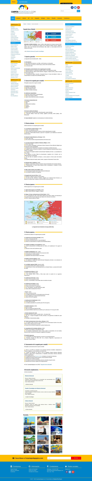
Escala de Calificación (69, 52)
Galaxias (67, 90)
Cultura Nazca (13, 65)
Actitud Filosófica (14, 63)
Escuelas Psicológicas (69, 26)
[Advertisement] (73, 120)
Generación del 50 (14, 92)
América (12, 58)
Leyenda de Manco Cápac (70, 50)
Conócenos (13, 471)
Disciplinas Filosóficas (69, 46)
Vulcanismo (13, 57)
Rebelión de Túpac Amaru (70, 53)
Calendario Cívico (14, 28)
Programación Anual (69, 37)
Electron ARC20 (23, 1)
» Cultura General (28, 409)
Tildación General (68, 66)
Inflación (67, 86)
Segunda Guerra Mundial (46, 364)
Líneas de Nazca (14, 49)
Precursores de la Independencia (72, 60)
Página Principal (14, 469)
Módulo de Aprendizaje (15, 68)
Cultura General (68, 28)
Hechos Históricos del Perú (70, 58)
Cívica (48, 18)
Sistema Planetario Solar (70, 92)
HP (28, 18)
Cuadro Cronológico (15, 52)
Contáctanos (66, 18)
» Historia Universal (29, 384)
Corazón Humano (68, 97)
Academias (13, 32)
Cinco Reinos (68, 67)
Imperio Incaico (14, 46)
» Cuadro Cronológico (29, 396)
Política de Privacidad (33, 469)
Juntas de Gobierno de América (71, 56)
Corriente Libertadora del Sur (71, 41)
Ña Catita (13, 66)
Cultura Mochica (68, 72)
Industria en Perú (14, 77)
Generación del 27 (14, 91)
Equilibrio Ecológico (15, 74)
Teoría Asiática (14, 69)
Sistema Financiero (69, 87)
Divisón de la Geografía (70, 55)
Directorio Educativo (15, 29)
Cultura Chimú (13, 72)
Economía (60, 18)
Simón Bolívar (68, 69)
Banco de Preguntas (69, 49)
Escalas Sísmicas (68, 89)
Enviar (76, 458)
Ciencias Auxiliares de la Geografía (72, 95)
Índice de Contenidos (15, 470)
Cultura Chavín (14, 36)
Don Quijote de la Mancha (70, 78)
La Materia (13, 55)
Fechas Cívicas (68, 35)
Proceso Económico (69, 83)
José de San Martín (15, 85)
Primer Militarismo (14, 39)
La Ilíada (67, 75)
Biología (43, 18)
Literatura (18, 18)
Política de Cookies (32, 470)
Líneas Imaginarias (69, 70)
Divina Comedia (68, 77)
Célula (66, 64)
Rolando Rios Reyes (57, 479)
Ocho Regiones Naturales (70, 40)
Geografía (37, 18)
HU (32, 18)
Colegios (12, 31)
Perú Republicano (14, 95)
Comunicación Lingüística (70, 32)
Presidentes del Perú (69, 31)
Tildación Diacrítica (14, 83)
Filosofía (53, 18)
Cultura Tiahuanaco (15, 51)
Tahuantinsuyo (68, 29)
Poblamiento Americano (15, 54)
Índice (13, 18)
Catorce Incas (68, 47)
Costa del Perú (14, 71)
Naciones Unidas (38, 356)
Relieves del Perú (14, 86)
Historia (24, 18)
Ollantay (12, 94)
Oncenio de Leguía (14, 88)
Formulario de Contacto (33, 471)
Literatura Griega (14, 48)
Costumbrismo (14, 82)
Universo (67, 94)
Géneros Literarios (14, 75)
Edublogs (13, 26)
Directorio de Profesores (15, 40)
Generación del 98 (69, 73)
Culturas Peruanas (14, 37)
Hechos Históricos (14, 45)
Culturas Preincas (69, 34)
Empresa (67, 84)
